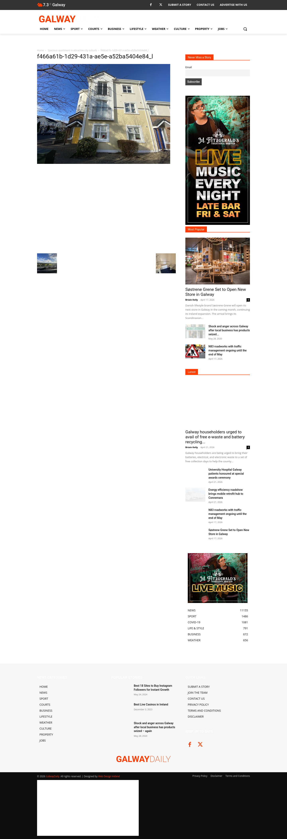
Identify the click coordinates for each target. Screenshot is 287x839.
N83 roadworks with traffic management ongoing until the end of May (227, 350)
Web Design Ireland (109, 776)
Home (40, 50)
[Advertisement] (106, 208)
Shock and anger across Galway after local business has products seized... (229, 330)
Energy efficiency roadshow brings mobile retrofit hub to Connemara (225, 493)
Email (188, 67)
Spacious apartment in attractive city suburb (72, 50)
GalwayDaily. (53, 776)
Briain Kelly (191, 299)
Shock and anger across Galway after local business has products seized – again (154, 727)
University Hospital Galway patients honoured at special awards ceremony (226, 473)
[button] (245, 29)
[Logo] (69, 19)
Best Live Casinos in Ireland (151, 704)
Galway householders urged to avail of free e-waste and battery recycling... (215, 437)
